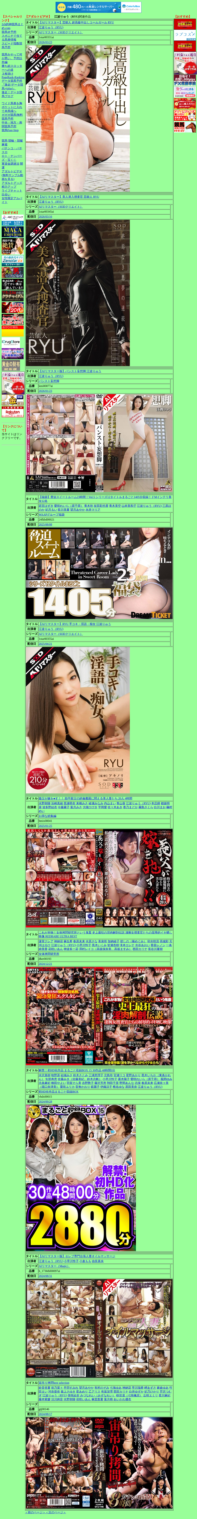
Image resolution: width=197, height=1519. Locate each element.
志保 (138, 1082)
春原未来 (79, 941)
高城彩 (164, 941)
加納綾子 (113, 941)
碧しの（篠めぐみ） (133, 941)
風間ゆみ (166, 1079)
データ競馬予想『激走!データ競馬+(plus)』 (12, 84)
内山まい (110, 803)
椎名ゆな (119, 1086)
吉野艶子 (88, 1082)
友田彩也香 (101, 505)
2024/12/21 (45, 963)
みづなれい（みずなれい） (97, 1395)
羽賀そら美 (74, 1082)
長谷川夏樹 (155, 949)
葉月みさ (76, 807)
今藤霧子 (64, 807)
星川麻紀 (164, 1395)
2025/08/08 (45, 524)
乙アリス (94, 1391)
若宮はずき (46, 505)
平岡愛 (102, 807)
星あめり (82, 1391)
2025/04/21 (45, 643)
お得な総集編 (47, 816)
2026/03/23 (45, 42)
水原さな (91, 941)
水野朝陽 (44, 803)
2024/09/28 (45, 1101)
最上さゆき (68, 1391)
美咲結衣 (73, 1395)
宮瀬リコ (119, 1075)
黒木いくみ (99, 945)
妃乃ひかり (151, 1391)
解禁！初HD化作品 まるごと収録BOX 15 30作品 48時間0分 (77, 1070)
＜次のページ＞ (55, 1512)
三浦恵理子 (96, 1075)
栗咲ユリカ (67, 1086)
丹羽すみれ (71, 1387)
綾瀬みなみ (96, 803)
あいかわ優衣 (122, 1399)
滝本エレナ (127, 945)
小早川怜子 (83, 945)
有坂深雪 (107, 1391)
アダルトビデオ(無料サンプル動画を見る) (12, 175)
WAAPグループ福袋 (52, 514)
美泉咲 (102, 941)
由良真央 (98, 1261)
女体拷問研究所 (49, 953)
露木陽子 (124, 1079)
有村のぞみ (101, 1387)
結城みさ (66, 1075)
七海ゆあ (116, 1387)
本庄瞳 (155, 803)
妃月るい (51, 509)
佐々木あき (115, 807)
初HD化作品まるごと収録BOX (59, 1091)
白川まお (160, 807)
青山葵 (120, 803)
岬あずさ (150, 1387)
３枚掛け (7, 73)
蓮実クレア (46, 941)
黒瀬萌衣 (69, 803)
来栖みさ (82, 803)
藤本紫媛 (44, 1399)
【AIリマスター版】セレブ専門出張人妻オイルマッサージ (77, 1256)
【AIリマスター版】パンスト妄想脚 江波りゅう (70, 371)
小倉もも (85, 1261)
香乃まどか (130, 807)
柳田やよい (58, 1082)
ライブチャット (12, 190)
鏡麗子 (95, 1086)
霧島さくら (145, 807)
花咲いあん (55, 949)
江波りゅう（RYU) (51, 27)
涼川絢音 (57, 1399)
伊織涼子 (106, 1086)
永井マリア (93, 509)
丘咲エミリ (150, 1395)
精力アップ (9, 186)
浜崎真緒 (57, 803)
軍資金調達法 (10, 163)
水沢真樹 (44, 1075)
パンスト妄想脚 (49, 381)
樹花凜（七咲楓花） (129, 1395)
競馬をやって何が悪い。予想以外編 (12, 58)
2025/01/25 (45, 825)
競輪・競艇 (15, 140)
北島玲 (108, 1075)
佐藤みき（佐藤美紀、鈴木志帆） (80, 1079)
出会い (6, 194)
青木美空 (115, 505)
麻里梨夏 (97, 1399)
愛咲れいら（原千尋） (68, 505)
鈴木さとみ (80, 1075)
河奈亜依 (54, 1391)
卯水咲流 (153, 941)
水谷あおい (142, 945)
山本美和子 (129, 505)
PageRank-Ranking (13, 77)
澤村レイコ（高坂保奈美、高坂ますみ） (105, 949)
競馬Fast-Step (10, 130)
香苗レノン (158, 945)
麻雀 (5, 144)
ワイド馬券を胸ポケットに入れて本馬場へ (12, 107)
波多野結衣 (49, 807)
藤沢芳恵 (100, 1082)
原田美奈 (131, 1086)
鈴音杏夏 (44, 1387)
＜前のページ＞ (35, 1512)
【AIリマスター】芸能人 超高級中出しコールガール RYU (76, 22)
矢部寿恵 (51, 1079)
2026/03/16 (45, 216)
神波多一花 (71, 949)
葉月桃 (108, 1399)
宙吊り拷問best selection (54, 1382)
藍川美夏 (64, 509)
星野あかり (133, 1075)
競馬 (5, 140)
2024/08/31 (45, 1275)
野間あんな (126, 1082)
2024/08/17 (45, 1414)
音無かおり (82, 1086)
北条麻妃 (44, 1082)
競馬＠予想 (9, 31)
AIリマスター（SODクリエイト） (61, 32)
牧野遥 (55, 1075)
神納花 (58, 941)
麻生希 (68, 941)
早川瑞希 (138, 1387)
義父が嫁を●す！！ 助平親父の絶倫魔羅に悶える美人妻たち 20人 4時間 (85, 798)
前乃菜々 (57, 1387)
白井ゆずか (136, 1391)
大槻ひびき (90, 807)
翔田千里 (113, 1082)
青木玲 (88, 505)
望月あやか (77, 509)
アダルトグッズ (12, 182)
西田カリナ (140, 949)
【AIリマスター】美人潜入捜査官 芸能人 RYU (69, 196)
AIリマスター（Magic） (54, 1266)
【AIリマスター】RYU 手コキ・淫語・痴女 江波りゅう (75, 624)
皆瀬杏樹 (113, 945)
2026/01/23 (45, 390)
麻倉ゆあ (163, 1387)
